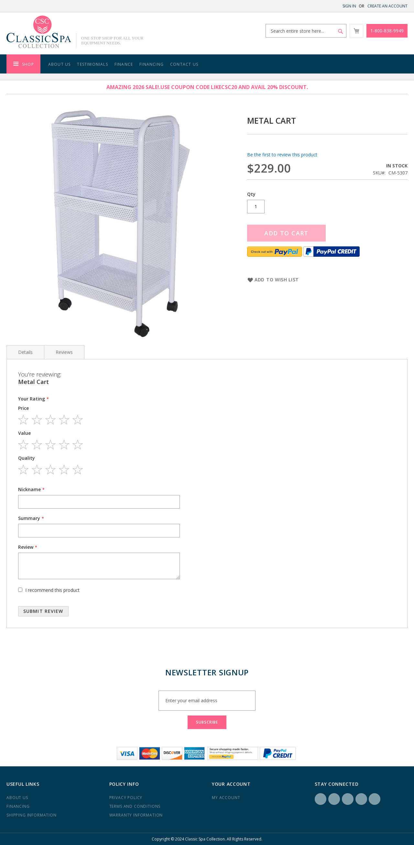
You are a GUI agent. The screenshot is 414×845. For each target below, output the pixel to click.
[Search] (340, 31)
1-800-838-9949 (387, 31)
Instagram (334, 799)
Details (25, 352)
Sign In (349, 6)
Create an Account (387, 6)
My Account (226, 797)
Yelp (361, 799)
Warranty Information (136, 815)
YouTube (374, 799)
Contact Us (184, 64)
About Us (59, 64)
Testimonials (92, 64)
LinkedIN (348, 799)
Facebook (320, 799)
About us (17, 797)
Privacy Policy (126, 797)
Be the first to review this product (282, 155)
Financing (151, 64)
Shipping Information (31, 815)
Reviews (64, 352)
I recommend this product (52, 590)
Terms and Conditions (135, 806)
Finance (123, 64)
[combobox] (306, 31)
